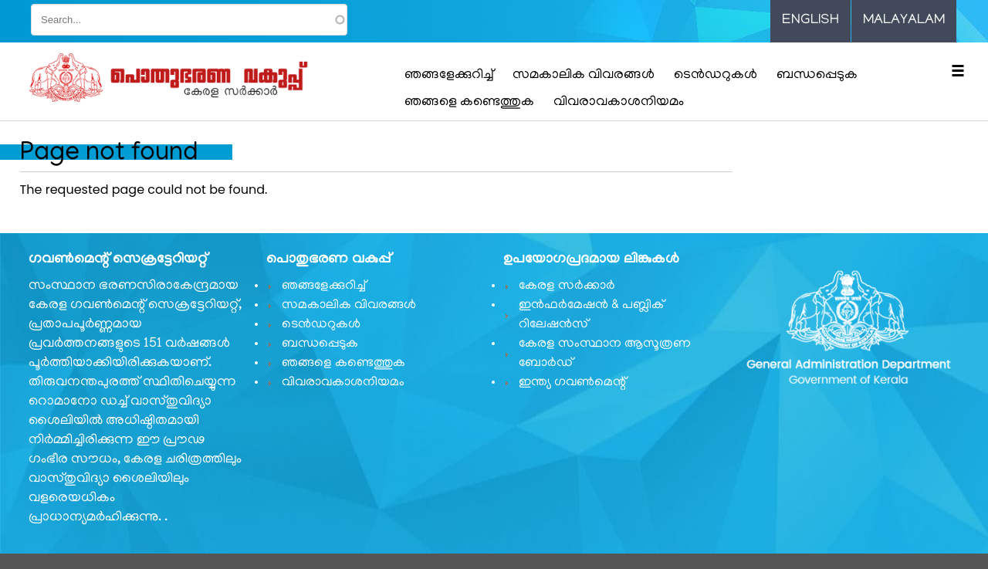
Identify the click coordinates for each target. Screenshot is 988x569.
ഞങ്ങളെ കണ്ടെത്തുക (469, 102)
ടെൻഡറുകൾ (715, 75)
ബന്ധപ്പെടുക (817, 75)
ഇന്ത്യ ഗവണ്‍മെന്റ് (572, 383)
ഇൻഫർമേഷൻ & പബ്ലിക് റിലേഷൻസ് (591, 315)
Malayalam (904, 21)
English (810, 21)
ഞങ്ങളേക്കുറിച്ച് (448, 75)
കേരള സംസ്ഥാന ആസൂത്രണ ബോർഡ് (605, 354)
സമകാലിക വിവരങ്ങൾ (584, 75)
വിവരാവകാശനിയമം (618, 102)
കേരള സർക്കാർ (567, 286)
